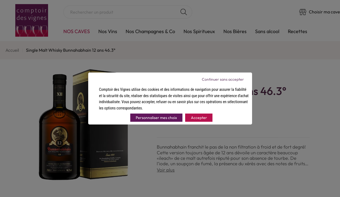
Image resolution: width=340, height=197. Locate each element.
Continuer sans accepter (223, 79)
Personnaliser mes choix (156, 117)
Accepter (199, 117)
